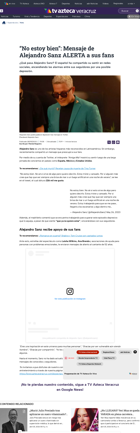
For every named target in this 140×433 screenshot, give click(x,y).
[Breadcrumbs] (5, 22)
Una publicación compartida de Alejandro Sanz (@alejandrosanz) (70, 338)
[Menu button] (11, 10)
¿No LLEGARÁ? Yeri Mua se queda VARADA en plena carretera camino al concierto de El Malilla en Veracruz (120, 412)
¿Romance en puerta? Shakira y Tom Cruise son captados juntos (71, 235)
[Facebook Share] (117, 142)
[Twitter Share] (109, 142)
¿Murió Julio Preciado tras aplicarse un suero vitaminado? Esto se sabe (48, 412)
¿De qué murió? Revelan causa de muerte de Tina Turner (67, 168)
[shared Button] (113, 142)
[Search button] (137, 10)
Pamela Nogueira (35, 144)
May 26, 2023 (113, 212)
